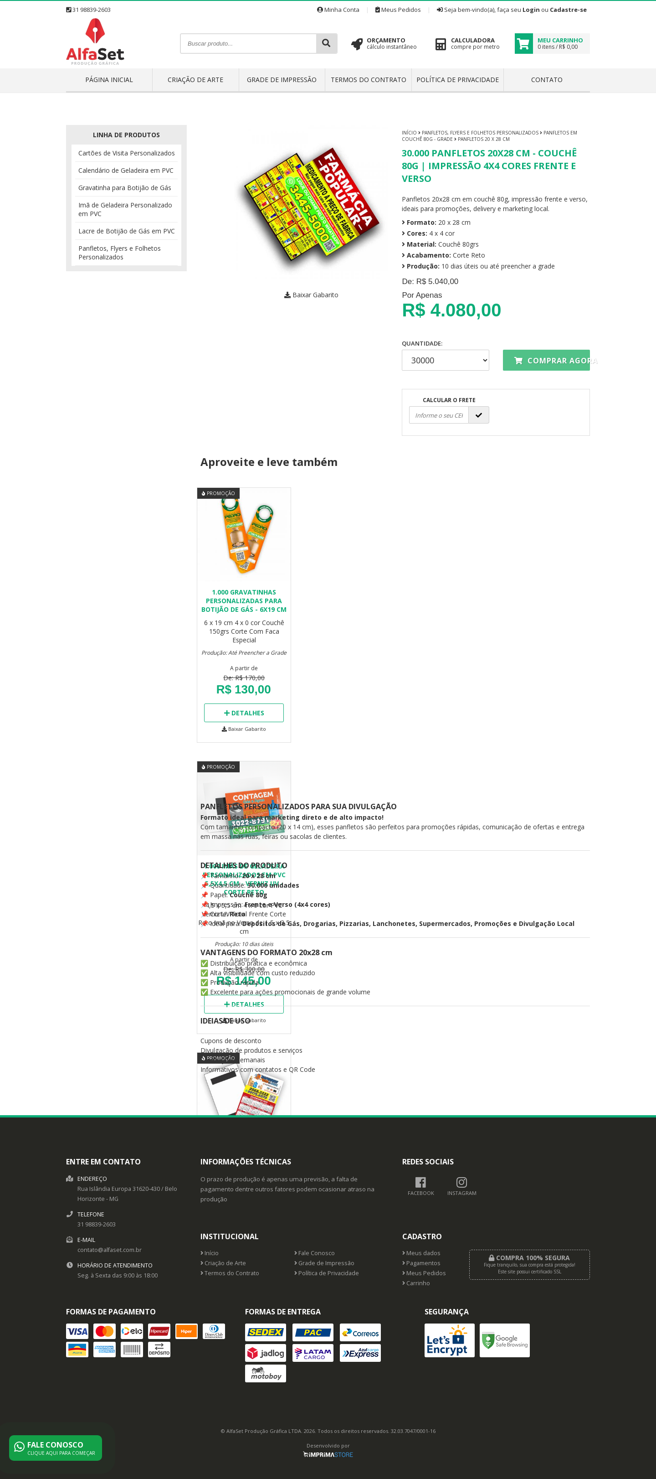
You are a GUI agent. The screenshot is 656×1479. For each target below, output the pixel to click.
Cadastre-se (568, 9)
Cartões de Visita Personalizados (126, 153)
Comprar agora (552, 361)
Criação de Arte (195, 79)
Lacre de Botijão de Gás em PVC (126, 231)
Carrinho (416, 1283)
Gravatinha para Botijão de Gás (124, 187)
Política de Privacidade (457, 79)
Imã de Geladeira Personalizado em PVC (125, 209)
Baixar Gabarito (311, 294)
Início (409, 132)
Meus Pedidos (398, 9)
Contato (547, 79)
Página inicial (109, 79)
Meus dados (421, 1253)
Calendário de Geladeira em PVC (126, 170)
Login (531, 9)
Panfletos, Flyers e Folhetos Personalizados (119, 252)
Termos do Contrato (368, 79)
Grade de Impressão (282, 79)
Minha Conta (338, 9)
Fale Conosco (314, 1253)
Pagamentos (421, 1263)
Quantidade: (445, 355)
